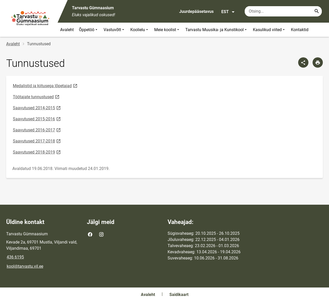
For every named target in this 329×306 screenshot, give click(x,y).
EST (228, 12)
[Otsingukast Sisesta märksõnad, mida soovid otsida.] (283, 11)
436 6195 (15, 257)
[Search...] (316, 11)
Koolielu (139, 29)
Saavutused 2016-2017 (37, 129)
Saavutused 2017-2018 (37, 140)
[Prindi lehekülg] (318, 62)
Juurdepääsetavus (196, 11)
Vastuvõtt (114, 29)
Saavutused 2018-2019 (37, 152)
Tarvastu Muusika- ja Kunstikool (216, 29)
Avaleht (67, 29)
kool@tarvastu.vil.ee (25, 266)
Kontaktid (299, 29)
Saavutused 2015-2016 (37, 118)
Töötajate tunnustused (36, 96)
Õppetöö (88, 29)
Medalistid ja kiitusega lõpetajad (45, 85)
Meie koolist (167, 29)
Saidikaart (178, 294)
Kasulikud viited (269, 29)
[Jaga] (303, 62)
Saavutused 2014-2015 (37, 107)
